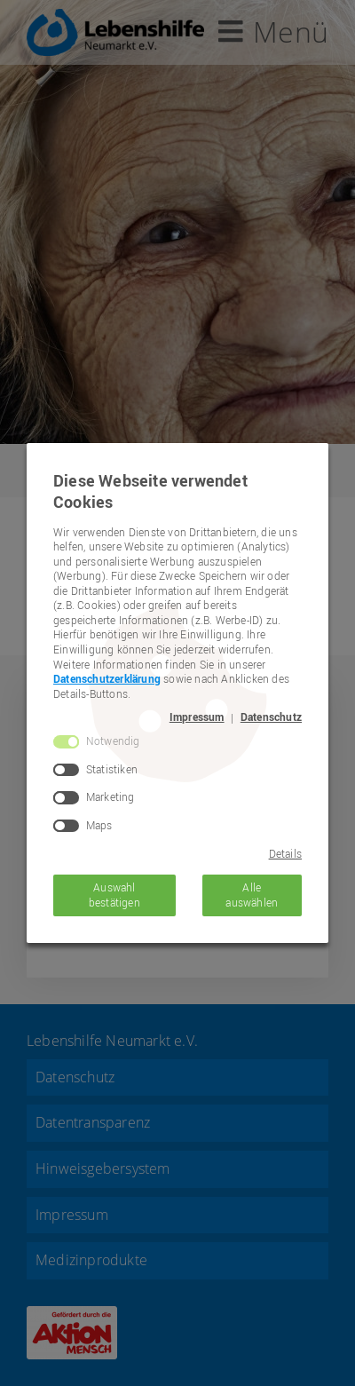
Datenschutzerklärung (107, 678)
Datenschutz (271, 717)
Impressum (197, 717)
